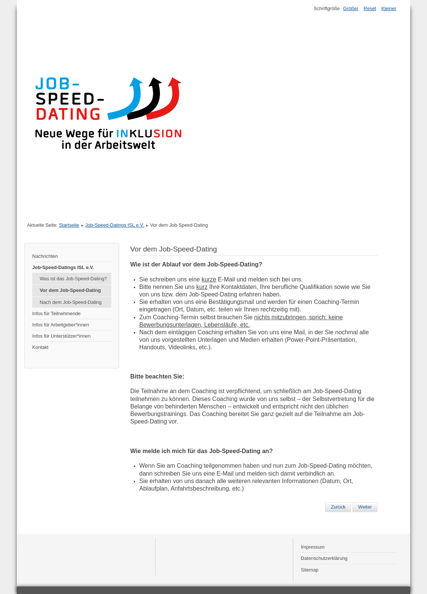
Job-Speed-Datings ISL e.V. (114, 225)
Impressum (312, 547)
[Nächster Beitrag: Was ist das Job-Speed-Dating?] (365, 507)
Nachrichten (45, 256)
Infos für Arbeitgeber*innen (60, 325)
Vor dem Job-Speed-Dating (70, 290)
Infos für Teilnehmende (56, 313)
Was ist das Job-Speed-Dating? (73, 278)
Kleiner (388, 8)
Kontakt (40, 347)
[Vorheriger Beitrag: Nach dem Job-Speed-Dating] (338, 507)
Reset (370, 8)
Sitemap (309, 570)
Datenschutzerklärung (324, 558)
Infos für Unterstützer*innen (61, 336)
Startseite (69, 225)
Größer (350, 8)
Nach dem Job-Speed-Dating (71, 302)
